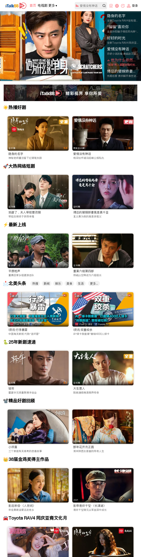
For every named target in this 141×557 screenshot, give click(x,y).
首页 (33, 5)
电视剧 (43, 5)
